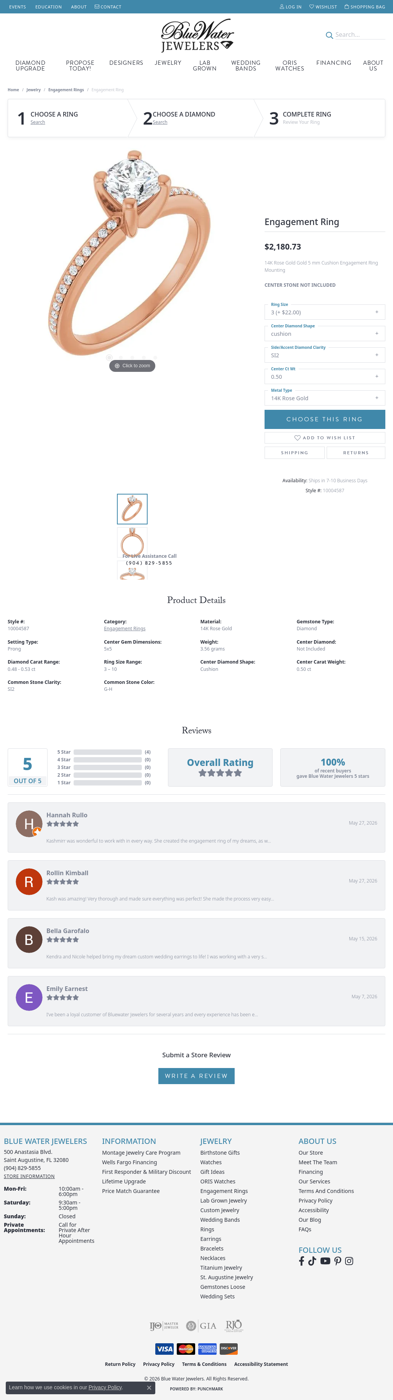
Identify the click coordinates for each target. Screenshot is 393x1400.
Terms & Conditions (204, 1364)
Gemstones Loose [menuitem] (223, 1286)
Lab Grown (205, 66)
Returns (356, 452)
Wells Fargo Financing (129, 1162)
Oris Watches (289, 66)
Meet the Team (318, 1162)
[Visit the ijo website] (164, 1326)
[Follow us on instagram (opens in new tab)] (349, 1261)
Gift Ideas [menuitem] (213, 1171)
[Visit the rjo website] (233, 1326)
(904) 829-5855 (149, 563)
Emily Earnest (67, 988)
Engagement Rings (66, 89)
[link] (17, 6)
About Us (373, 66)
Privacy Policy (315, 1200)
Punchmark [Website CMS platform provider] (210, 1389)
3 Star (64, 767)
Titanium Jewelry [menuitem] (221, 1267)
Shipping (295, 452)
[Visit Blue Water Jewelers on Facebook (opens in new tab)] (301, 1261)
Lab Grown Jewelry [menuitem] (224, 1200)
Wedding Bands (246, 66)
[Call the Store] (22, 1168)
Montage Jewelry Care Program (141, 1152)
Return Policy (120, 1364)
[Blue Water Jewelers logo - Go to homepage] (196, 34)
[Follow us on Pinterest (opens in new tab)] (337, 1261)
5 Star (64, 752)
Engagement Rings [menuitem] (224, 1191)
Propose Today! (80, 66)
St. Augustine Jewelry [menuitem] (227, 1277)
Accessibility (314, 1210)
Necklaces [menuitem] (213, 1258)
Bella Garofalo (67, 931)
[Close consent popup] (149, 1387)
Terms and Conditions (326, 1191)
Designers (126, 63)
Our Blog (310, 1219)
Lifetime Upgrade (124, 1181)
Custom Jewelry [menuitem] (220, 1210)
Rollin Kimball (67, 873)
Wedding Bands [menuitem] (220, 1219)
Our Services (314, 1181)
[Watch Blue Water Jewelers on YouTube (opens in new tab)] (325, 1261)
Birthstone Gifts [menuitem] (220, 1152)
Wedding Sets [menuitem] (218, 1296)
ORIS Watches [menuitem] (218, 1181)
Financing (334, 63)
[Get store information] (29, 1176)
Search (38, 122)
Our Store (311, 1152)
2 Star (64, 775)
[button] (291, 6)
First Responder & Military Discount (146, 1171)
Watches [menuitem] (211, 1162)
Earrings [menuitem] (211, 1238)
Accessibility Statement (261, 1364)
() (148, 752)
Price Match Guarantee (131, 1191)
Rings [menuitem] (207, 1229)
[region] (132, 260)
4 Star (64, 759)
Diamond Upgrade (30, 66)
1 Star (64, 782)
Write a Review (196, 1076)
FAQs (305, 1229)
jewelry (33, 89)
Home (13, 89)
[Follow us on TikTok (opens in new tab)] (312, 1261)
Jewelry (168, 63)
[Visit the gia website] (201, 1326)
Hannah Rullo (66, 815)
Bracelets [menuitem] (212, 1248)
